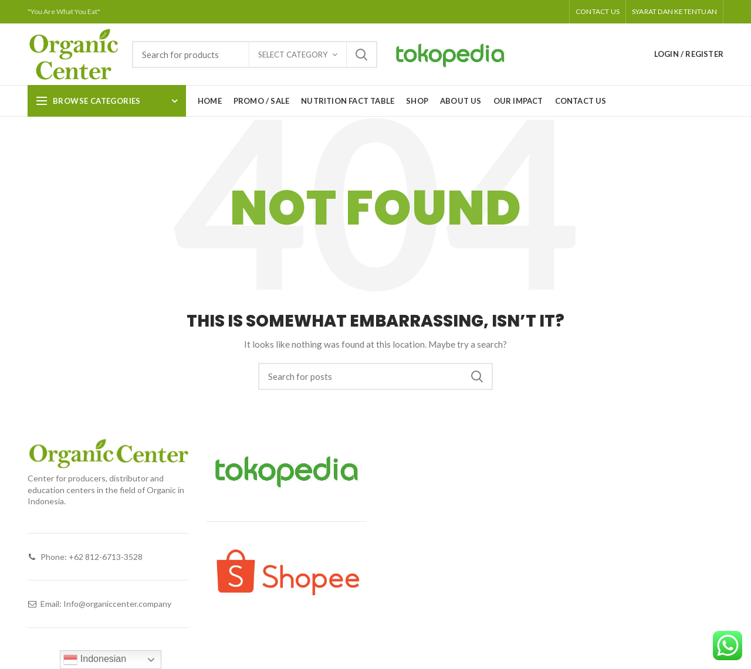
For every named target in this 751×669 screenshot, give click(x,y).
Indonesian (94, 660)
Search (361, 54)
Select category (292, 54)
